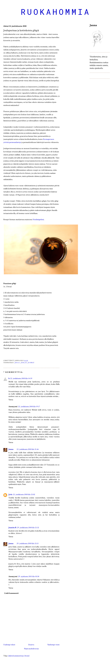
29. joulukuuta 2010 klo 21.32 (28, 527)
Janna (10, 449)
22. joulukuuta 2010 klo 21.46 (28, 449)
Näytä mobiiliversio (31, 648)
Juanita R (12, 527)
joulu (17, 363)
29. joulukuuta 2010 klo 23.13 (27, 543)
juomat (31, 363)
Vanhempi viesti (53, 644)
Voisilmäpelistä (38, 219)
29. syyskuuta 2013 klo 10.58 (28, 576)
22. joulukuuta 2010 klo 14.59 (21, 378)
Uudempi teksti (9, 644)
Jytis (10, 494)
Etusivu (31, 644)
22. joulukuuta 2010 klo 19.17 (29, 406)
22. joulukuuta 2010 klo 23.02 (24, 494)
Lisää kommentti (11, 593)
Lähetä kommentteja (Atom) (19, 656)
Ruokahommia (55, 11)
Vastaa (10, 399)
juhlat (24, 363)
